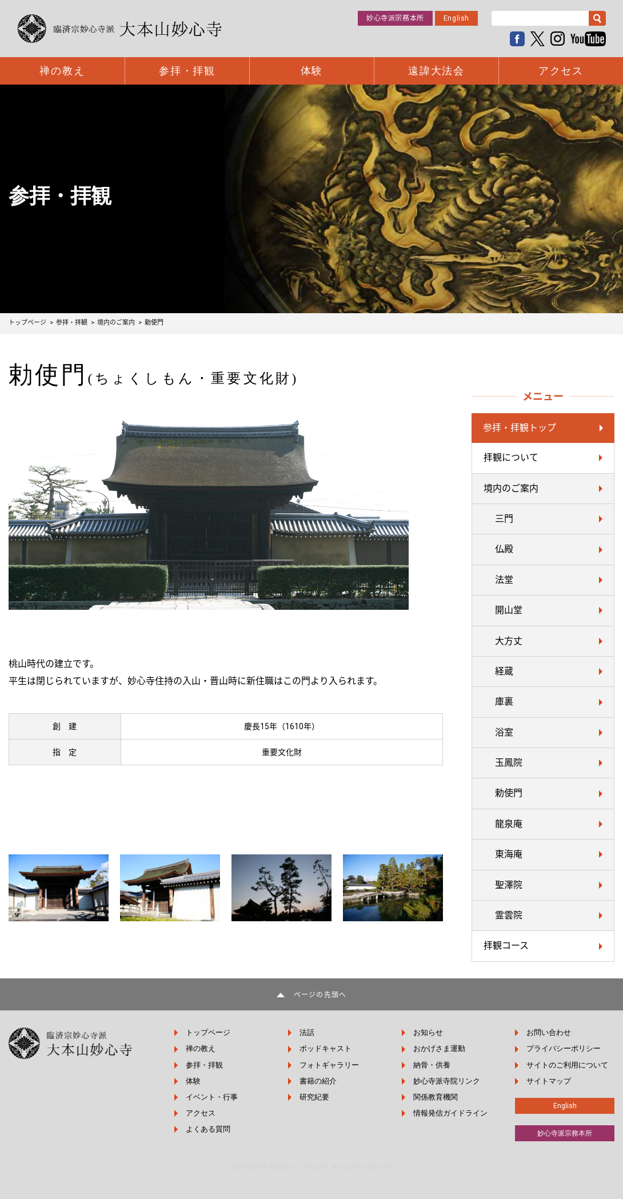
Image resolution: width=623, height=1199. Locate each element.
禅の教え (62, 71)
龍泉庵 (508, 823)
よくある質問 (208, 1129)
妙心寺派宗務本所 (395, 18)
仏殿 (504, 548)
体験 (312, 71)
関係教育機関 (435, 1097)
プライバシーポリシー (563, 1048)
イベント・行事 (212, 1097)
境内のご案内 (511, 488)
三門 (504, 518)
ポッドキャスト (325, 1048)
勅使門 (508, 793)
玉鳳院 (508, 762)
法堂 (504, 579)
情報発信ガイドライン (450, 1113)
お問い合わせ (548, 1032)
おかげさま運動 (439, 1048)
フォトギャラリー (329, 1065)
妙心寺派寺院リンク (446, 1081)
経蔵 (504, 671)
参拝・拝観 (187, 71)
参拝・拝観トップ (519, 427)
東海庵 (508, 854)
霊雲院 (508, 915)
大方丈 (508, 641)
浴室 (504, 732)
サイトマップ (548, 1081)
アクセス (561, 71)
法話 (306, 1032)
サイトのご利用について (567, 1065)
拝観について (511, 457)
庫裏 (504, 701)
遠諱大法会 (436, 71)
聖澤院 (508, 885)
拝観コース (506, 945)
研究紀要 (314, 1097)
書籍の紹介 (318, 1081)
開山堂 (508, 610)
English (456, 18)
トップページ (208, 1032)
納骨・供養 (431, 1065)
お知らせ (428, 1032)
